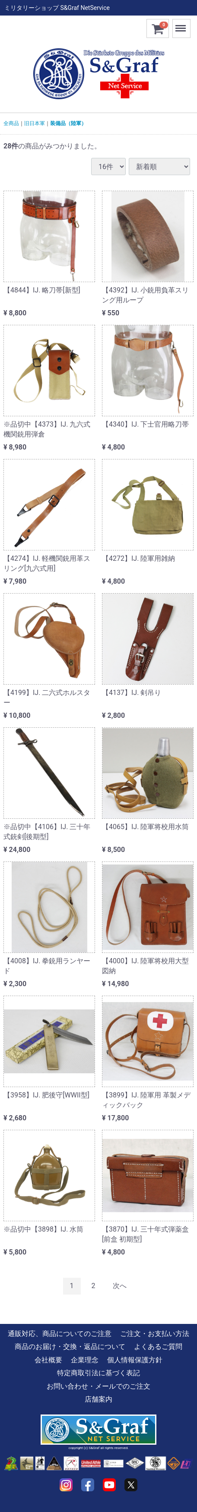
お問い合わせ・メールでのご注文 (98, 1386)
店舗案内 (98, 1399)
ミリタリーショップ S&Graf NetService (57, 7)
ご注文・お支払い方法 (154, 1334)
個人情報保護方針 (134, 1360)
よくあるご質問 (158, 1346)
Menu (181, 24)
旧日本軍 (34, 123)
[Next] (119, 1286)
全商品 (11, 123)
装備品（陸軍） (68, 123)
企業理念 (84, 1360)
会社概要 (48, 1360)
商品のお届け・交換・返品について (70, 1346)
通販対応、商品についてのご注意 (59, 1334)
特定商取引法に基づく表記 (98, 1373)
